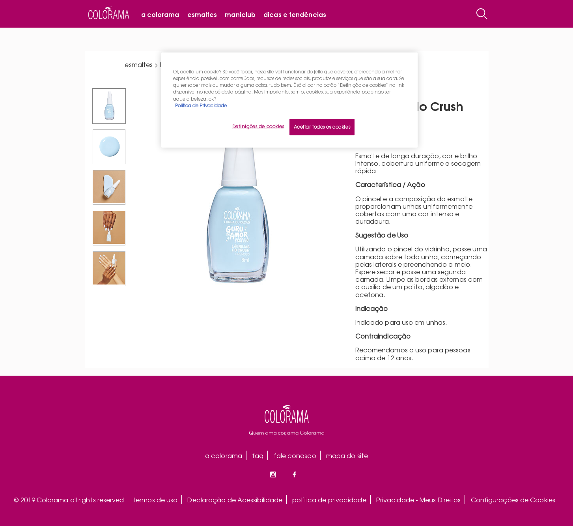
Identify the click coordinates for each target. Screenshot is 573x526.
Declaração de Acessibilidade (234, 499)
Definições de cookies (258, 126)
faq (257, 455)
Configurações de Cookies (513, 499)
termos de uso (155, 499)
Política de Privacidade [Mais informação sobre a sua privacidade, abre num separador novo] (201, 105)
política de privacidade (329, 499)
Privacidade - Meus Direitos (418, 499)
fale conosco (295, 455)
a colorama (223, 455)
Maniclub (240, 14)
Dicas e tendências (294, 14)
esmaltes (139, 64)
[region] (289, 99)
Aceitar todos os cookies (322, 127)
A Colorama (160, 14)
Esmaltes (202, 14)
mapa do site (347, 455)
